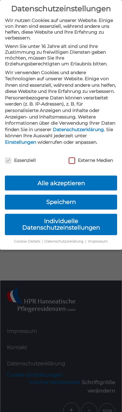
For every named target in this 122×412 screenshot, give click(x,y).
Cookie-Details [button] (27, 241)
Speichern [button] (61, 202)
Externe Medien (91, 160)
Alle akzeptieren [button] (61, 183)
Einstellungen (20, 142)
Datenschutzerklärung (78, 129)
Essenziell (20, 160)
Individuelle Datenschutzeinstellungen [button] (61, 224)
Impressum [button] (98, 241)
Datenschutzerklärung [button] (64, 241)
